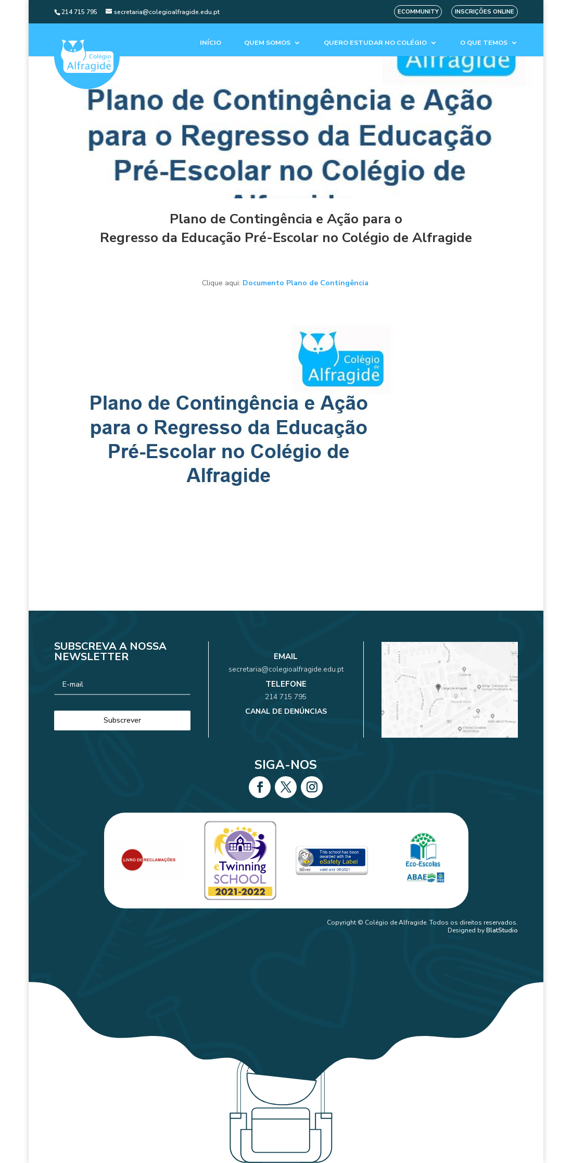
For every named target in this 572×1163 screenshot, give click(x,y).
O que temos (483, 43)
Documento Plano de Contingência (307, 283)
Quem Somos (267, 43)
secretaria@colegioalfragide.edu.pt (286, 678)
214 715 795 (285, 694)
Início (210, 43)
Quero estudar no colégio (375, 43)
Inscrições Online (484, 12)
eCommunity (418, 12)
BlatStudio (502, 930)
